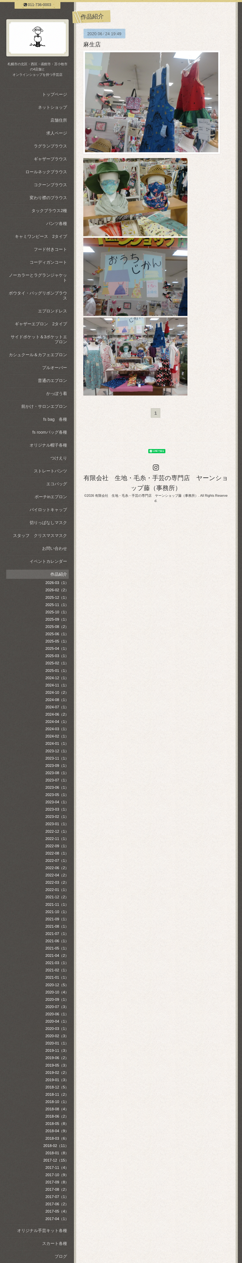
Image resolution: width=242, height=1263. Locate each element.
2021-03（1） (57, 963)
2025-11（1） (57, 605)
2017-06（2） (57, 1204)
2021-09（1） (57, 919)
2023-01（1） (57, 824)
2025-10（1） (57, 612)
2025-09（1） (57, 619)
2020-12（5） (57, 985)
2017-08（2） (57, 1189)
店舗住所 (58, 120)
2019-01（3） (57, 1080)
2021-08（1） (57, 926)
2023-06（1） (57, 787)
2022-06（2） (57, 868)
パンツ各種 (56, 223)
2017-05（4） (57, 1211)
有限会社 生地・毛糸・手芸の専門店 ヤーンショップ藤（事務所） (146, 495)
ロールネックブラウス (46, 172)
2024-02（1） (57, 736)
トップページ (54, 94)
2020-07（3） (57, 1007)
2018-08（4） (57, 1109)
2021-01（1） (57, 977)
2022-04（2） (57, 875)
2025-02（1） (57, 663)
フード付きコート (50, 249)
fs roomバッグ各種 (49, 432)
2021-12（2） (57, 897)
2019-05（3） (57, 1065)
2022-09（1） (57, 846)
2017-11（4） (57, 1168)
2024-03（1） (57, 729)
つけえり (58, 458)
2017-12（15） (56, 1160)
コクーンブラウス (50, 184)
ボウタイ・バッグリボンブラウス (38, 295)
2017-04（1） (57, 1219)
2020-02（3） (57, 1036)
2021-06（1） (57, 941)
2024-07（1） (57, 707)
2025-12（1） (57, 597)
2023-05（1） (57, 795)
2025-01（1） (57, 671)
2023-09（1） (57, 766)
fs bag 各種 (55, 419)
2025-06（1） (57, 634)
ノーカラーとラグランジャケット (38, 277)
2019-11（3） (57, 1050)
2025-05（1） (57, 641)
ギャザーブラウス (50, 159)
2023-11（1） (57, 758)
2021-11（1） (57, 904)
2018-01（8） (57, 1153)
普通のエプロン (52, 380)
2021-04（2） (57, 955)
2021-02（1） (57, 970)
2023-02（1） (57, 817)
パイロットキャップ (48, 509)
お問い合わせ (54, 548)
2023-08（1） (57, 773)
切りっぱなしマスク (48, 522)
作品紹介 (58, 574)
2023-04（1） (57, 802)
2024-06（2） (57, 714)
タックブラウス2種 (49, 210)
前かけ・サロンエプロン (44, 406)
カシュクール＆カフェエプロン (38, 354)
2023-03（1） (57, 809)
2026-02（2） (57, 590)
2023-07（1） (57, 780)
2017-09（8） (57, 1182)
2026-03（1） (57, 583)
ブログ (61, 1256)
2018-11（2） (57, 1094)
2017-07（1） (57, 1197)
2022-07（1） (57, 861)
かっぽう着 (56, 393)
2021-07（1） (57, 934)
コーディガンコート (48, 262)
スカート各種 (54, 1243)
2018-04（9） (57, 1131)
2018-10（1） (57, 1102)
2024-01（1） (57, 743)
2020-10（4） (57, 992)
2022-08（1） (57, 853)
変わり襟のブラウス (48, 197)
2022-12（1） (57, 831)
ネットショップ (52, 107)
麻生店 (92, 44)
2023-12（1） (57, 751)
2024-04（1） (57, 722)
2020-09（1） (57, 999)
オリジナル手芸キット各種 (42, 1230)
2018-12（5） (57, 1087)
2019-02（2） (57, 1073)
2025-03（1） (57, 656)
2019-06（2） (57, 1058)
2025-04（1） (57, 648)
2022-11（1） (57, 839)
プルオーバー (54, 367)
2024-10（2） (57, 692)
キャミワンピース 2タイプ (41, 236)
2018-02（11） (56, 1146)
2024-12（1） (57, 678)
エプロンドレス (52, 311)
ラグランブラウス (50, 146)
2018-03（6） (57, 1138)
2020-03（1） (57, 1029)
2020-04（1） (57, 1021)
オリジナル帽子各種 (48, 445)
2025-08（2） (57, 627)
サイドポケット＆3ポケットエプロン (39, 339)
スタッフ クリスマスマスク (40, 535)
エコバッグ (56, 484)
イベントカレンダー (48, 561)
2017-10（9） (57, 1175)
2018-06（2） (57, 1116)
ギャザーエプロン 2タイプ (41, 324)
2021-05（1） (57, 948)
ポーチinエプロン (51, 496)
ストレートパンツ (50, 471)
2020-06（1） (57, 1014)
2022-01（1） (57, 890)
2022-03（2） (57, 882)
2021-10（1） (57, 912)
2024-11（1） (57, 685)
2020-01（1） (57, 1043)
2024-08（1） (57, 700)
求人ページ (56, 133)
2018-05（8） (57, 1124)
